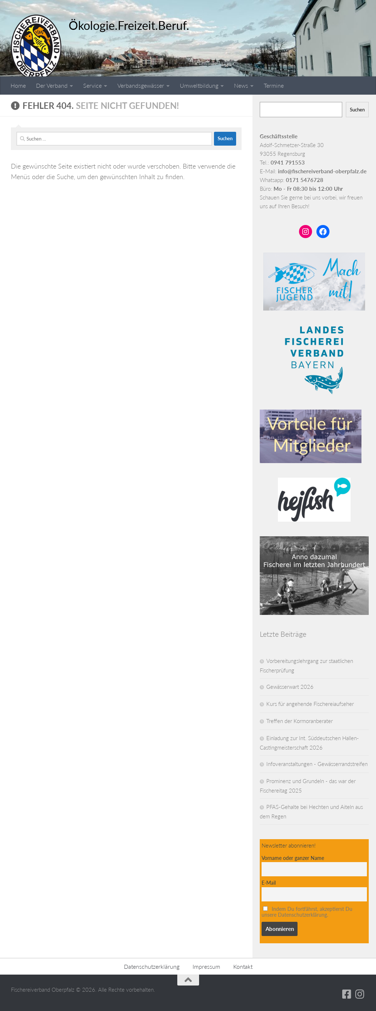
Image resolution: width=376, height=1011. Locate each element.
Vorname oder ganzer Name (293, 858)
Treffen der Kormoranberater (299, 721)
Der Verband (52, 85)
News (241, 85)
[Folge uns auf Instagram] (360, 994)
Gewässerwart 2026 (290, 686)
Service (92, 85)
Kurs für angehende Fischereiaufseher (310, 703)
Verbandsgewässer (140, 85)
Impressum (206, 966)
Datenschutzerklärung (151, 966)
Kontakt (242, 966)
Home (18, 85)
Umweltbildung (199, 85)
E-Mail (269, 883)
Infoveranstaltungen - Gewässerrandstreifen (317, 764)
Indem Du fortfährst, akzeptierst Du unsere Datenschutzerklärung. (307, 912)
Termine (274, 85)
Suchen (357, 109)
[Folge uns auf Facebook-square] (347, 994)
